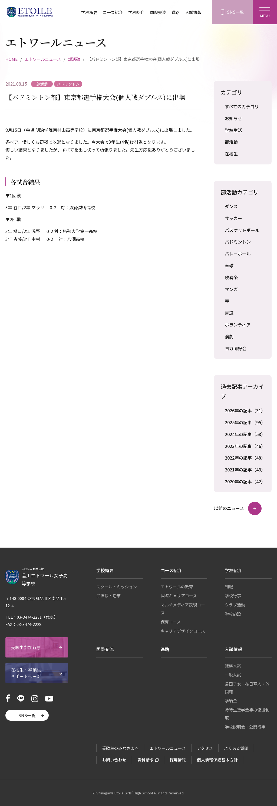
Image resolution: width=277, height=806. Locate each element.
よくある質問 (236, 748)
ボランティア (237, 324)
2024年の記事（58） (245, 434)
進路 (174, 12)
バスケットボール (242, 230)
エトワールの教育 (177, 586)
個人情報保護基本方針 (217, 760)
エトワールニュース (43, 59)
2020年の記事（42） (245, 481)
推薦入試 (233, 665)
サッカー (233, 218)
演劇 (229, 336)
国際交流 (155, 12)
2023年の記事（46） (245, 446)
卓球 (229, 265)
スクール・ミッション (116, 586)
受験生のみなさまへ (120, 748)
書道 (229, 312)
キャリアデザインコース (183, 631)
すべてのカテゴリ (242, 106)
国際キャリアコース (179, 595)
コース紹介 (108, 12)
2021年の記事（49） (245, 469)
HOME (11, 59)
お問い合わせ (114, 760)
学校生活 (233, 130)
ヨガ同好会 (235, 348)
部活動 (74, 59)
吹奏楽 (231, 277)
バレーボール (238, 253)
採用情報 (178, 760)
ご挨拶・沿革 (108, 595)
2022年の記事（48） (245, 457)
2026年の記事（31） (245, 410)
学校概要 (83, 12)
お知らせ (233, 118)
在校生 (231, 153)
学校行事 (233, 595)
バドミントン (238, 241)
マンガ (231, 289)
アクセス (205, 748)
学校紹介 (133, 12)
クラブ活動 (235, 605)
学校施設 (233, 614)
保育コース (171, 622)
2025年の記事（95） (245, 422)
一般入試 (233, 674)
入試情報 (192, 12)
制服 (229, 586)
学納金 (231, 700)
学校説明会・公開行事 (245, 727)
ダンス (231, 206)
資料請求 (145, 760)
